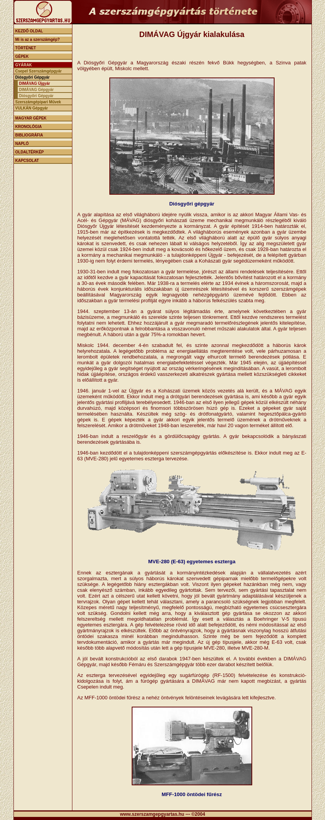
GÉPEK (22, 56)
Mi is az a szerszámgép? (37, 39)
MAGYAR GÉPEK (31, 118)
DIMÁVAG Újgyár (34, 83)
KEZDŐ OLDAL (29, 31)
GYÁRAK (23, 65)
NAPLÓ (22, 143)
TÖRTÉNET (25, 48)
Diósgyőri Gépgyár (32, 77)
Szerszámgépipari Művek (38, 102)
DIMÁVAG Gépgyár (36, 90)
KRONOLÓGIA (28, 127)
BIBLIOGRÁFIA (29, 135)
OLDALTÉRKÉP (29, 152)
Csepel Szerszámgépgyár (38, 71)
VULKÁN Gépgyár (31, 108)
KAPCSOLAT (27, 160)
